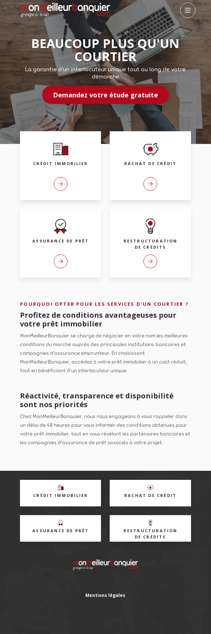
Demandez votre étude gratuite (105, 95)
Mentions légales (105, 595)
